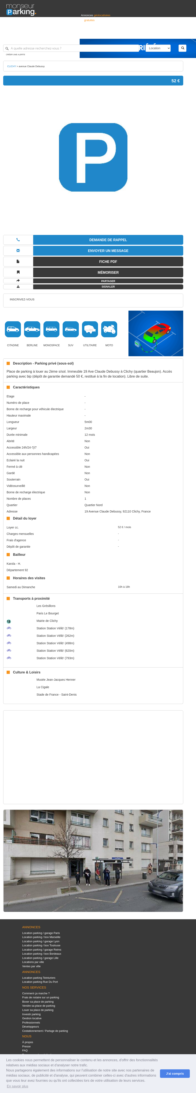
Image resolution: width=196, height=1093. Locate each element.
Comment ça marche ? (36, 993)
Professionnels (119, 33)
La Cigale (42, 687)
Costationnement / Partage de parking (45, 1030)
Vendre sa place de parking (38, 1005)
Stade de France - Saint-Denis (56, 694)
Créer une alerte (15, 55)
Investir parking (31, 1014)
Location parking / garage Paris (41, 933)
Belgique (174, 33)
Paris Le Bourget (47, 613)
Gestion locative (32, 1018)
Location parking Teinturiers (38, 977)
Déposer (150, 33)
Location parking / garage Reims (41, 949)
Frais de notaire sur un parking (40, 997)
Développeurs (30, 1026)
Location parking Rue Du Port (40, 981)
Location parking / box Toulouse (41, 945)
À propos (27, 1042)
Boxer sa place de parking (37, 1001)
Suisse (186, 33)
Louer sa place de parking (37, 1010)
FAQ (25, 1050)
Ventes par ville (31, 966)
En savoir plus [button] (17, 1086)
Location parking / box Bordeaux (41, 953)
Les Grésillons (45, 606)
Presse (26, 1046)
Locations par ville (33, 962)
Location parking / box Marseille (41, 937)
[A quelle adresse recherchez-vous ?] (71, 48)
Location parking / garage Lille (40, 958)
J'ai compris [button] (175, 1073)
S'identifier (136, 33)
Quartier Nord (94, 505)
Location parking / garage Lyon (40, 941)
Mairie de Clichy (47, 621)
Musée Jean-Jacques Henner (55, 679)
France (162, 33)
